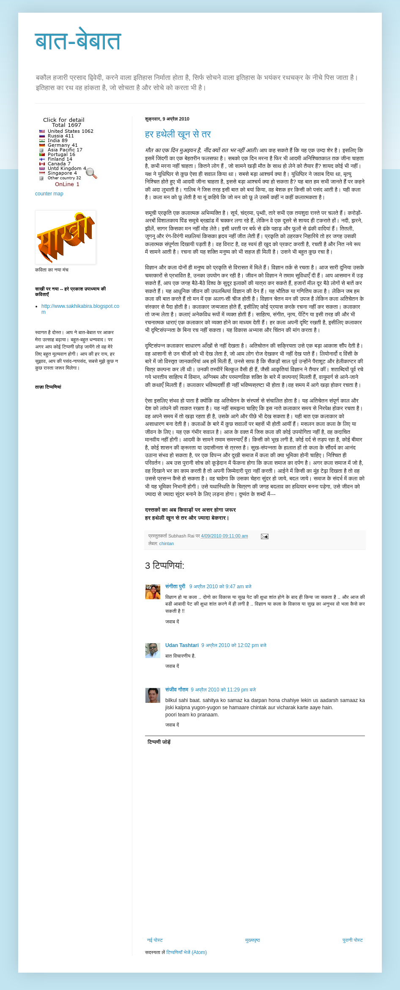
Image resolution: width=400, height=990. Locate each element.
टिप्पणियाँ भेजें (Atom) (187, 952)
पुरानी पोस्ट (352, 940)
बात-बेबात (78, 41)
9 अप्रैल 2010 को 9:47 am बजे (220, 587)
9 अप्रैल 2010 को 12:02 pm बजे (233, 645)
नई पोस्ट (155, 940)
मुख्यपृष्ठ (252, 940)
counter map (49, 194)
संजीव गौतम (176, 690)
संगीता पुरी (176, 587)
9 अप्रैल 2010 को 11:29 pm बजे (223, 690)
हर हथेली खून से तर (178, 134)
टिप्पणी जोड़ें (159, 742)
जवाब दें (172, 622)
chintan (166, 543)
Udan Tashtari (182, 645)
